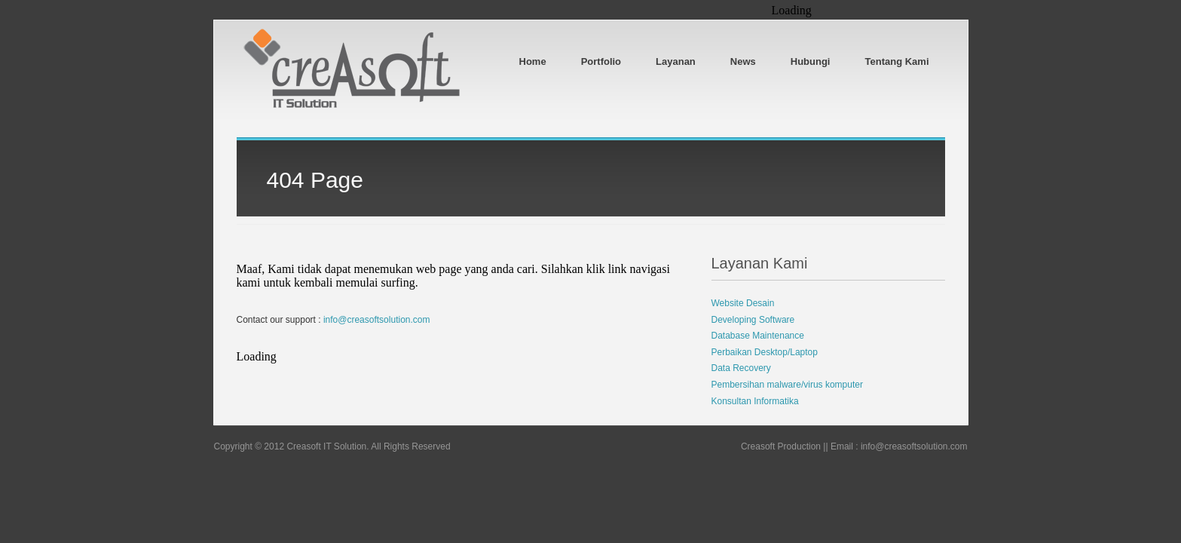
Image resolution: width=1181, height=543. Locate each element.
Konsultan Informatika (755, 401)
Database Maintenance (757, 335)
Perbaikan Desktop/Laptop (764, 352)
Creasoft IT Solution (326, 446)
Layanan (676, 61)
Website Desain (743, 303)
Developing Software (753, 319)
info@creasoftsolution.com (376, 319)
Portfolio (601, 61)
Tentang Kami (897, 61)
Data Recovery (741, 368)
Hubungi (811, 61)
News (743, 61)
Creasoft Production (781, 446)
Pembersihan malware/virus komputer (787, 384)
